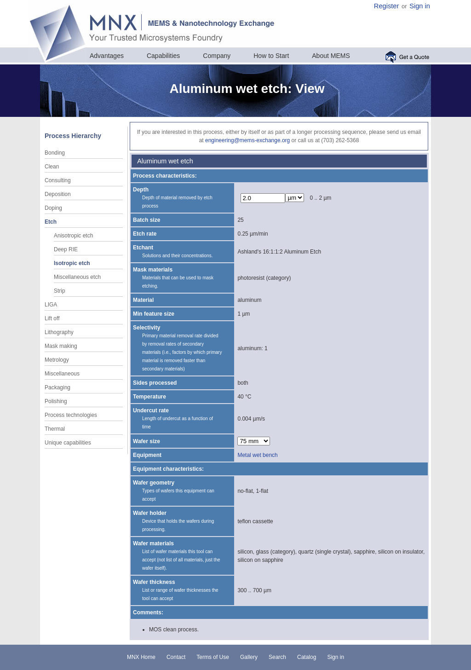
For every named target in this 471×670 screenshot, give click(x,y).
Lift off (52, 318)
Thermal (55, 429)
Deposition (58, 194)
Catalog (306, 657)
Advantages (107, 55)
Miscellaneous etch (77, 277)
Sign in (419, 6)
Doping (53, 208)
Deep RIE (66, 249)
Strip (59, 291)
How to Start (271, 55)
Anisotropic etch (73, 235)
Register (386, 6)
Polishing (56, 401)
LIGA (51, 304)
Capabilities (163, 55)
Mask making (61, 346)
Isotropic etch (72, 263)
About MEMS (331, 55)
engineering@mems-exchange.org (247, 140)
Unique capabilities (68, 442)
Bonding (55, 153)
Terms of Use (212, 657)
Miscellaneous (62, 373)
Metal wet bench (257, 455)
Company (216, 55)
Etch (51, 222)
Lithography (59, 332)
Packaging (57, 387)
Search (277, 657)
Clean (52, 166)
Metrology (57, 360)
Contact (176, 657)
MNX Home (141, 657)
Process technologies (71, 415)
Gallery (249, 657)
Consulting (58, 180)
